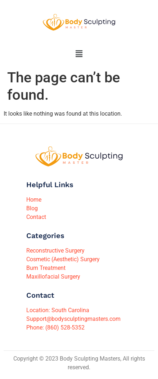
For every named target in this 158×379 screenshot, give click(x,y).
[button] (79, 54)
